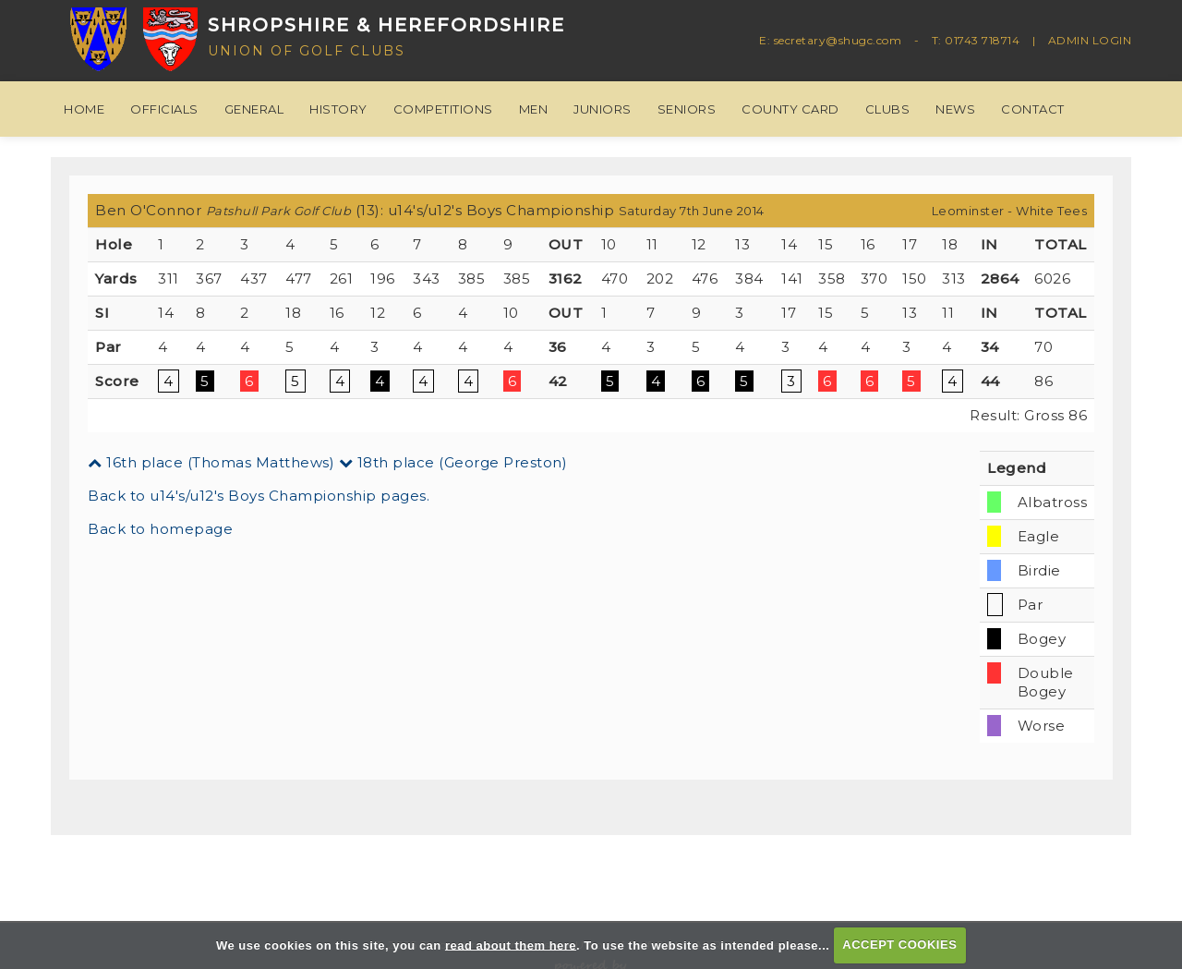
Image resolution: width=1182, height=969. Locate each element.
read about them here (510, 944)
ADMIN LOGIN (1090, 40)
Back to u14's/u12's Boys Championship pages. (258, 495)
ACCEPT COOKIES (899, 944)
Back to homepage (160, 529)
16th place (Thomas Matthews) (211, 462)
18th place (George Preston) (453, 462)
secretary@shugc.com (838, 40)
